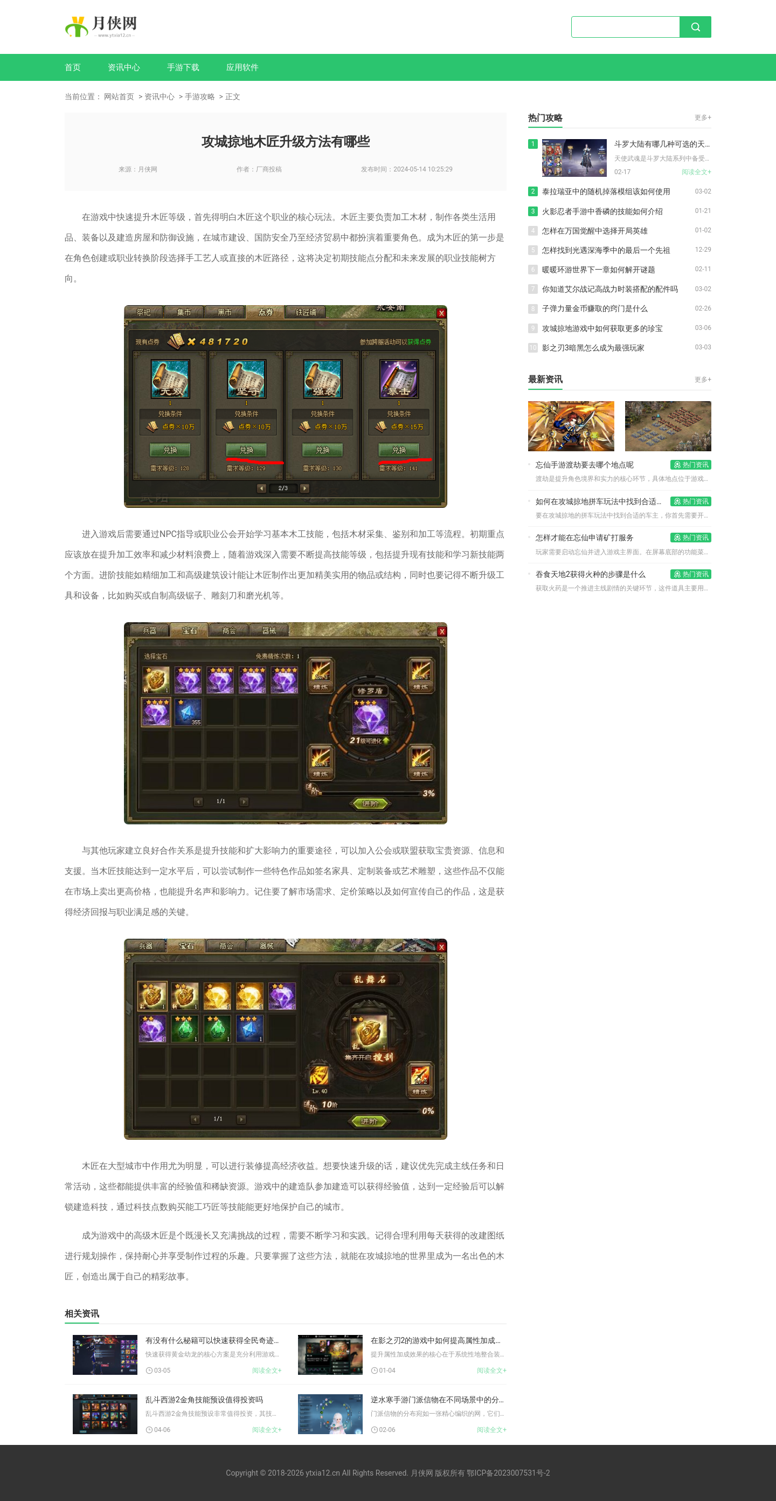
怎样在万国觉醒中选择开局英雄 (595, 230)
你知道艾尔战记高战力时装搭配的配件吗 (610, 289)
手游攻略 (200, 96)
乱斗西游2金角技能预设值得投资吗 (204, 1399)
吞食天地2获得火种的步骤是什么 (591, 574)
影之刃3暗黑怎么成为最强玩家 (593, 347)
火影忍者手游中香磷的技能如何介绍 (602, 211)
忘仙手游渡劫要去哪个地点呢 (585, 464)
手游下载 (183, 67)
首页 (73, 67)
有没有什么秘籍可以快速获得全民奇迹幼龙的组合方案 (214, 1340)
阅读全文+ (267, 1370)
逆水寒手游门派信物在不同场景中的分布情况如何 (439, 1399)
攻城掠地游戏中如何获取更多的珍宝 (602, 328)
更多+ (703, 117)
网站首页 (119, 96)
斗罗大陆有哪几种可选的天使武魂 (662, 144)
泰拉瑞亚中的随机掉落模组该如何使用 (606, 191)
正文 (232, 96)
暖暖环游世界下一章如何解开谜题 (598, 269)
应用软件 (242, 67)
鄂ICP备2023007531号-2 (508, 1473)
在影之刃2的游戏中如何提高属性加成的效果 (439, 1340)
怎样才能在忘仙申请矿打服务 (585, 537)
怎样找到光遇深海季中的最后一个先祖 (606, 250)
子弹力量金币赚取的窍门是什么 (595, 308)
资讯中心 (124, 67)
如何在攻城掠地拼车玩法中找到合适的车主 (603, 501)
